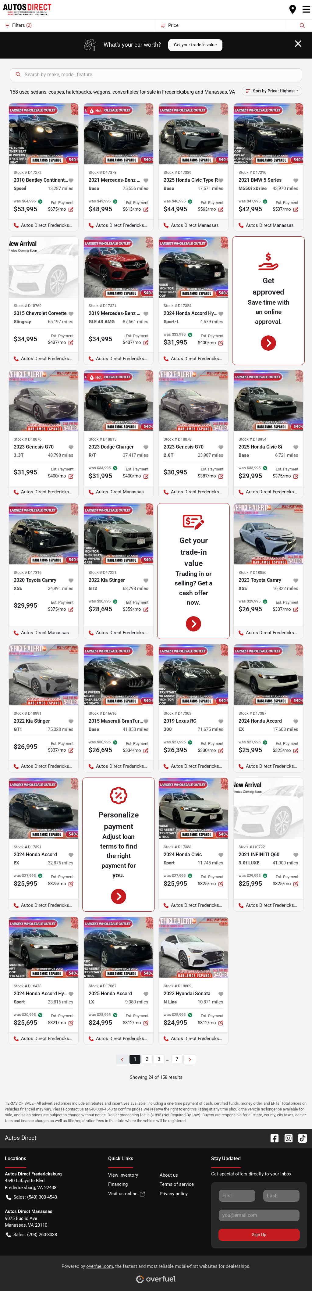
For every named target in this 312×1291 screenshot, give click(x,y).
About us (169, 1175)
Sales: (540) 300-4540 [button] (31, 1197)
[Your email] (259, 1215)
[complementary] (293, 1272)
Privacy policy (174, 1193)
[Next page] (189, 1059)
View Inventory (123, 1175)
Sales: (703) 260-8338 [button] (31, 1234)
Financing (118, 1184)
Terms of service (177, 1184)
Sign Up (259, 1234)
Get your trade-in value (195, 44)
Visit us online (126, 1193)
